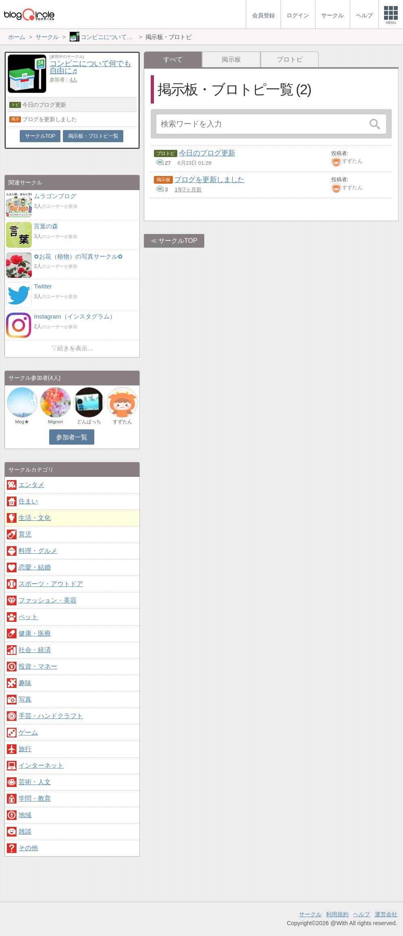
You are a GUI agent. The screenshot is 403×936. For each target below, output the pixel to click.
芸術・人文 (35, 782)
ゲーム (28, 732)
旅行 (25, 748)
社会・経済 (35, 649)
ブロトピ (290, 59)
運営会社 (386, 914)
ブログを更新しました (209, 180)
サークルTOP (177, 240)
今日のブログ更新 (207, 153)
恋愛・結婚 (35, 567)
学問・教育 (35, 798)
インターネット (41, 765)
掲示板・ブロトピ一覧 (93, 136)
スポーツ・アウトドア (51, 583)
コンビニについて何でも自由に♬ (90, 67)
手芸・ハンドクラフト (51, 715)
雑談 (25, 831)
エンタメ (31, 484)
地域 (25, 815)
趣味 (25, 682)
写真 (25, 699)
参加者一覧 (71, 437)
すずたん (352, 161)
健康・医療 (35, 633)
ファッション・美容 (48, 600)
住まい (28, 501)
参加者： (63, 80)
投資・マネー (38, 666)
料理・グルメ (38, 550)
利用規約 (337, 914)
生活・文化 (35, 517)
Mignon (55, 421)
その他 (28, 848)
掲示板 (231, 59)
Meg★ (22, 421)
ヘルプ (361, 914)
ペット (28, 616)
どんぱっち (89, 421)
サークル (310, 914)
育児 (25, 534)
